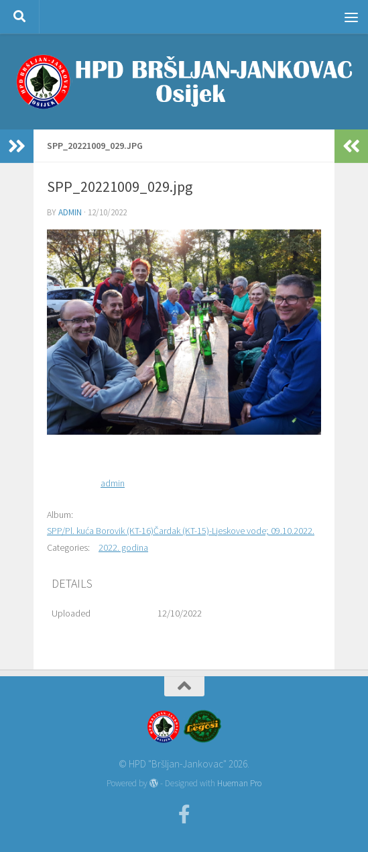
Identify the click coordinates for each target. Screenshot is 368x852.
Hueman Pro (239, 783)
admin (70, 212)
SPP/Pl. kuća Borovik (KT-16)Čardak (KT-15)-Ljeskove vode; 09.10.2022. (180, 531)
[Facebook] (184, 814)
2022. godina (123, 547)
